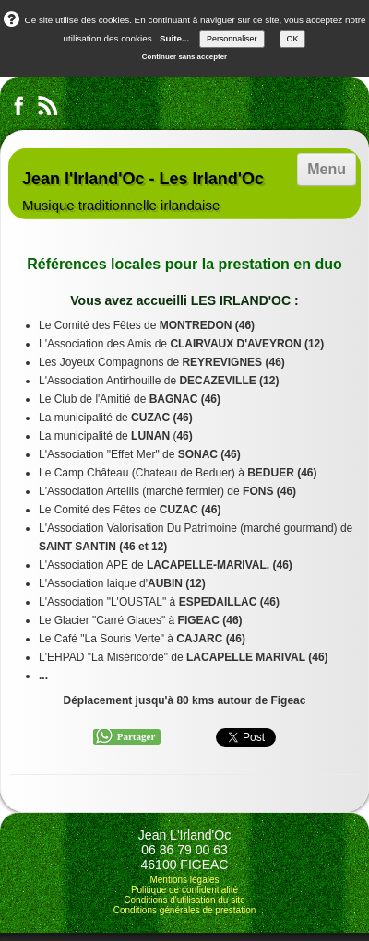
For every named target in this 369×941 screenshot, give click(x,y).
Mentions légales (184, 880)
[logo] (143, 183)
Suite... (174, 38)
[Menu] (326, 169)
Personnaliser (231, 38)
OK (293, 38)
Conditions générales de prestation (184, 910)
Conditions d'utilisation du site (184, 900)
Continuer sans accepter (184, 57)
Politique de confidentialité (184, 890)
